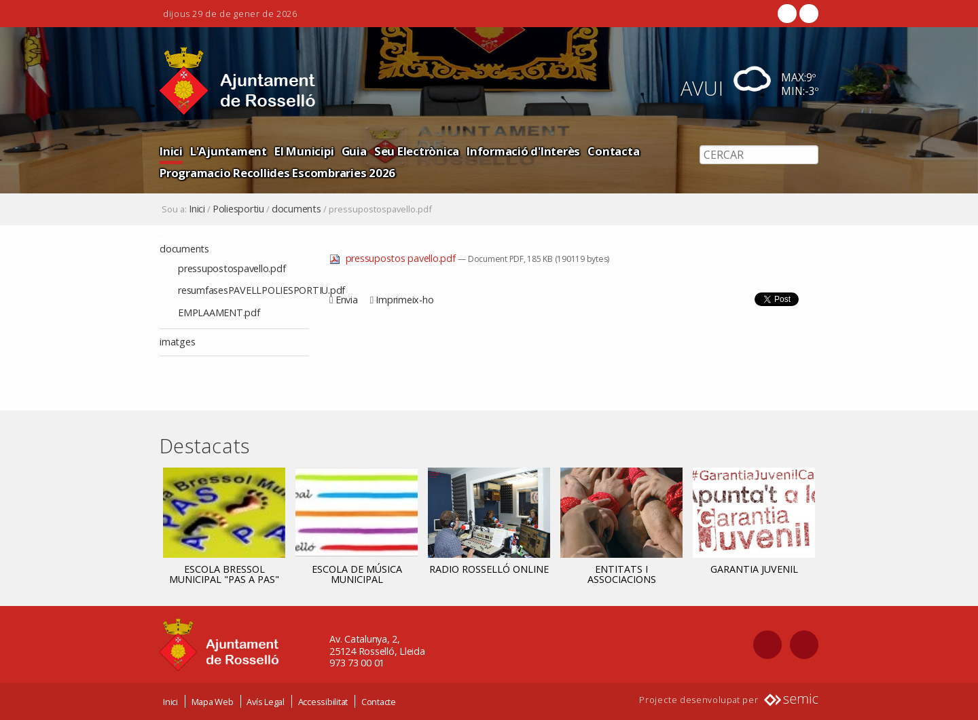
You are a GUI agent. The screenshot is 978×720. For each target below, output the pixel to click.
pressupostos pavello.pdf (393, 258)
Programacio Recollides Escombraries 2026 (277, 173)
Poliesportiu (238, 209)
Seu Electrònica (416, 151)
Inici (171, 151)
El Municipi (303, 151)
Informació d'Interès (523, 151)
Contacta (613, 151)
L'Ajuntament (228, 151)
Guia (354, 151)
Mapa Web (213, 702)
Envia (347, 299)
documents (296, 209)
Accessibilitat (323, 702)
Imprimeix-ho (404, 299)
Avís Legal (266, 702)
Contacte (378, 702)
